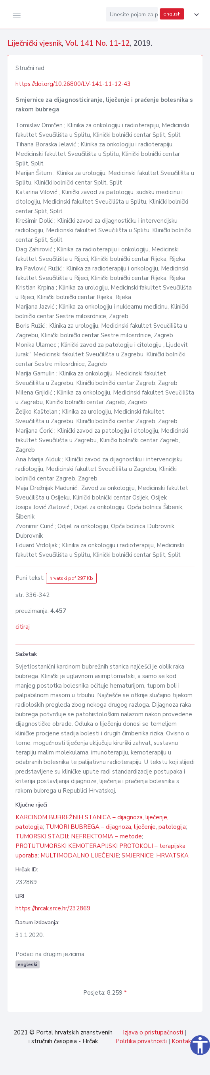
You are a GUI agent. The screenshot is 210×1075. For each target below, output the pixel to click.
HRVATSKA (172, 855)
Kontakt (183, 1041)
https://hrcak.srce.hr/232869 (52, 908)
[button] (195, 15)
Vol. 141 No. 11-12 (97, 43)
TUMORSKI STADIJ (41, 836)
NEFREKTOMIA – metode (106, 836)
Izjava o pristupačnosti (153, 1032)
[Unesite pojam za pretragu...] (131, 14)
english (172, 14)
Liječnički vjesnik (35, 43)
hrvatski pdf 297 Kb (71, 578)
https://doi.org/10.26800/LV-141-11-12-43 (73, 84)
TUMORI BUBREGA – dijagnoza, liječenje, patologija (116, 827)
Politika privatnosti (141, 1041)
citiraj (22, 627)
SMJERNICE (137, 855)
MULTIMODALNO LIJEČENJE (79, 855)
